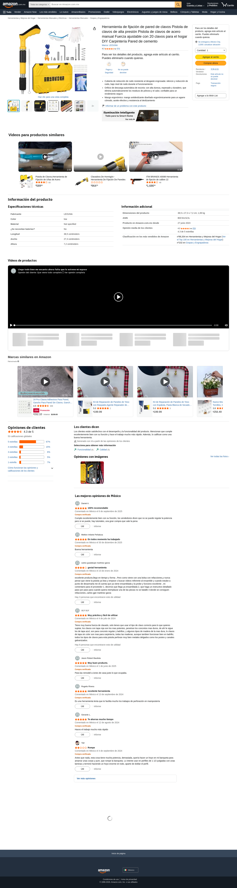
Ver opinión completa (74, 272)
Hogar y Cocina (217, 12)
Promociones (94, 12)
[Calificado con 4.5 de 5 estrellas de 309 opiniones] (53, 406)
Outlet (106, 12)
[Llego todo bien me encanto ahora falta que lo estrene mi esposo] (52, 269)
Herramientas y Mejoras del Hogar (22, 18)
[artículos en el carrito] (227, 4)
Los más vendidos (48, 12)
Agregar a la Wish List (207, 95)
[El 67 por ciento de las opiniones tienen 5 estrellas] (29, 441)
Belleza (173, 12)
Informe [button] (97, 526)
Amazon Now (30, 12)
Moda (204, 12)
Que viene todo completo (49, 272)
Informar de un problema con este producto (124, 106)
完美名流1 (215, 69)
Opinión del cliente (27, 272)
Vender (17, 12)
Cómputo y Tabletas (189, 12)
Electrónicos (133, 12)
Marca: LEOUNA (110, 45)
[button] (7, 12)
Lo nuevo (64, 12)
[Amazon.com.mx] (14, 4)
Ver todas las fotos (219, 456)
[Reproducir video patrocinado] (45, 382)
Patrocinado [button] (13, 361)
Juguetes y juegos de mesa (154, 12)
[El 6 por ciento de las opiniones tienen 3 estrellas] (29, 452)
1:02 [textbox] (69, 170)
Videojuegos (118, 12)
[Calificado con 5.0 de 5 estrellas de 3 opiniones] (172, 408)
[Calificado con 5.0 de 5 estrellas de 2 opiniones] (112, 408)
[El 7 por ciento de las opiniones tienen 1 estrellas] (29, 462)
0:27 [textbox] (124, 170)
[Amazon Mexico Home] (104, 871)
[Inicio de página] (118, 856)
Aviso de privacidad (129, 879)
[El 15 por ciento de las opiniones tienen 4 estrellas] (29, 446)
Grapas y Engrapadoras (99, 18)
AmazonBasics (78, 12)
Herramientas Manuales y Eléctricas (52, 18)
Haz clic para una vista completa (53, 97)
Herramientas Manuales (78, 18)
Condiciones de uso (111, 879)
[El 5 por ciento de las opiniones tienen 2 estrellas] (29, 457)
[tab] (84, 449)
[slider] (113, 325)
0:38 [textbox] (180, 170)
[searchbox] (112, 4)
